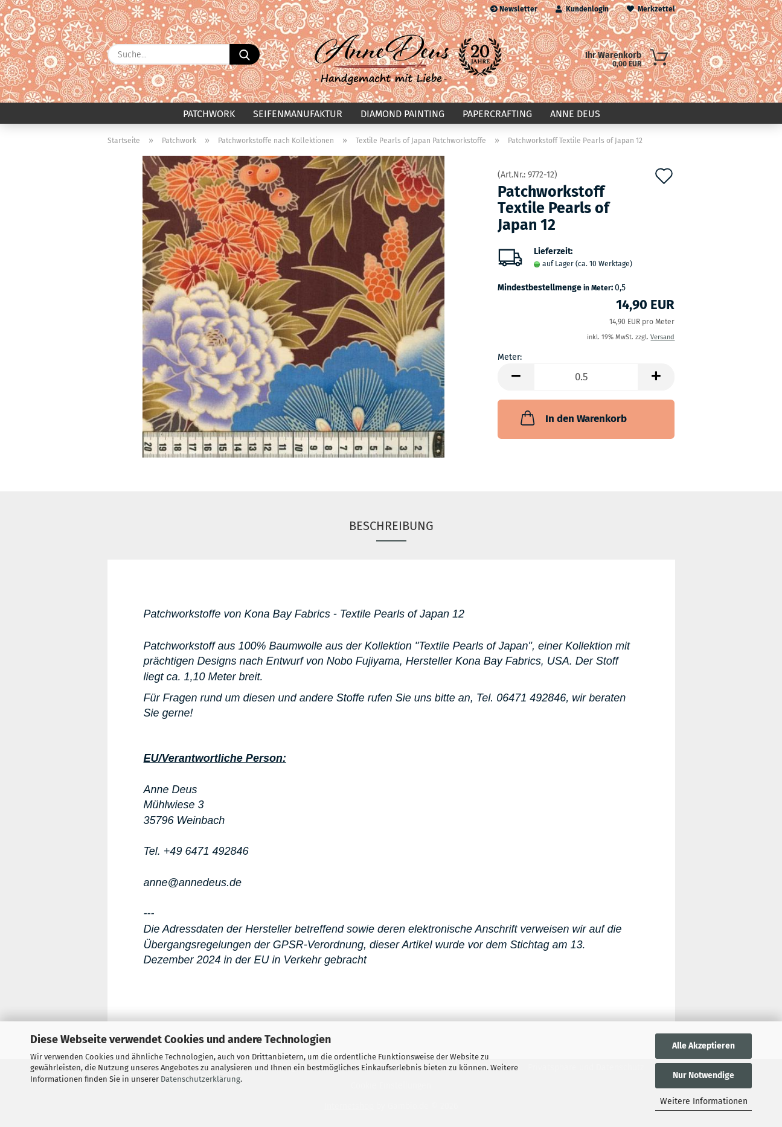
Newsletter (513, 9)
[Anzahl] (586, 377)
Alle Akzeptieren (703, 1046)
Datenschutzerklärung (200, 1079)
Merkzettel (651, 9)
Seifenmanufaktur (297, 114)
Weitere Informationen (704, 1101)
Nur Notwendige (703, 1075)
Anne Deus (575, 114)
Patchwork (209, 114)
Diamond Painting (402, 114)
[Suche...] (244, 54)
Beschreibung (391, 526)
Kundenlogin (582, 9)
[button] (516, 377)
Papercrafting (497, 114)
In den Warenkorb (572, 417)
